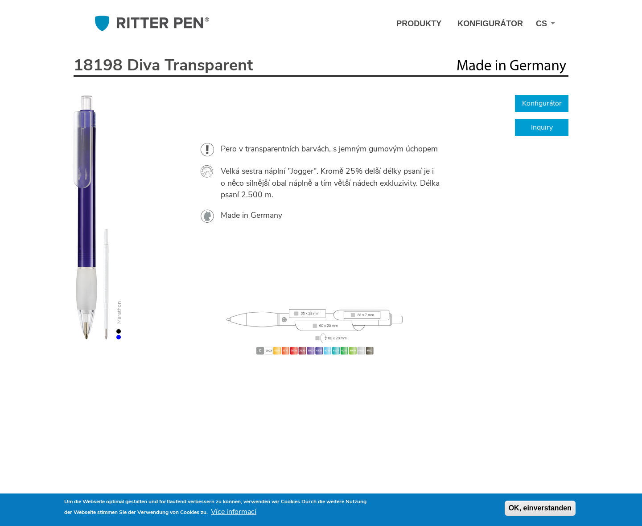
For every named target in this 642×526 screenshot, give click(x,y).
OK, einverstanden (540, 508)
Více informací (233, 512)
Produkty (418, 23)
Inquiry (542, 127)
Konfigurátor (490, 23)
